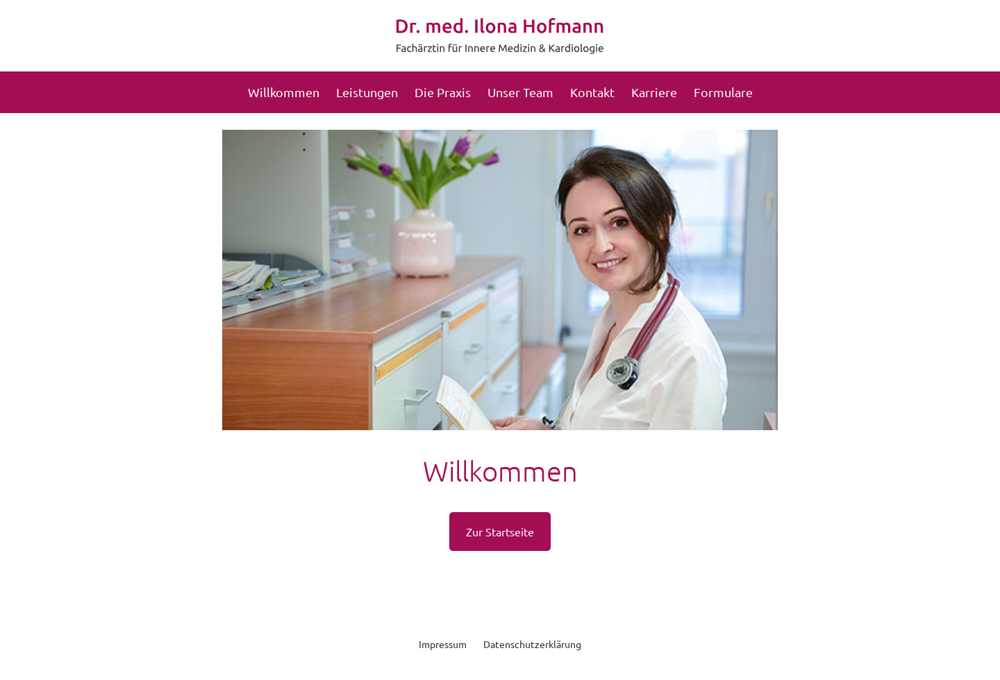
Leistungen (367, 92)
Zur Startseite (500, 531)
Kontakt (592, 92)
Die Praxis (443, 92)
